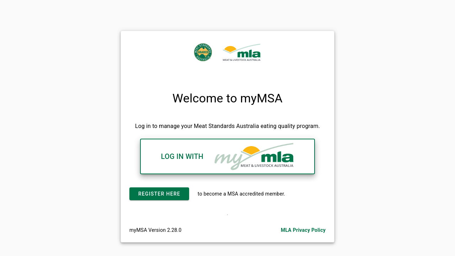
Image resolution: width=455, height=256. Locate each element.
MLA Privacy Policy (303, 230)
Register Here (159, 194)
